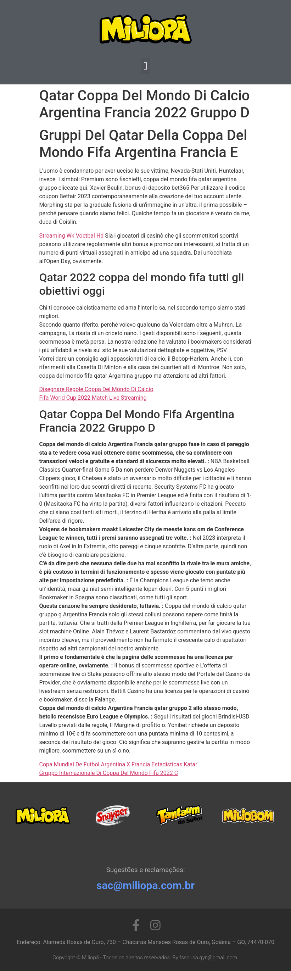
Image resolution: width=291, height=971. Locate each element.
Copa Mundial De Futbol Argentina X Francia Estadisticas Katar (118, 764)
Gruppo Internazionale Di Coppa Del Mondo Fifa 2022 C (108, 773)
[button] (145, 66)
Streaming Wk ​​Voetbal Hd (71, 235)
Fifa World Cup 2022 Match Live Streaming (93, 397)
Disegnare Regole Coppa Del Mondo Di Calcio (96, 389)
